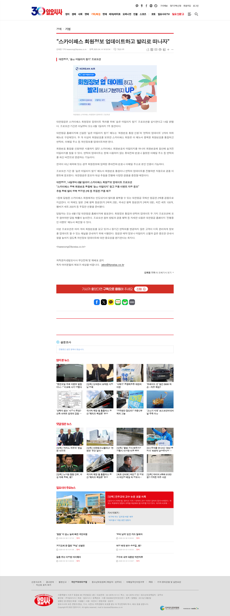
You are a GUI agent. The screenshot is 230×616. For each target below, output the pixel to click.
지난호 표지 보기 (43, 584)
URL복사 (147, 49)
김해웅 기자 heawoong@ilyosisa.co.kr (71, 49)
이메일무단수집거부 (135, 581)
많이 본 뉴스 (62, 360)
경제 (59, 29)
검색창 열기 (196, 14)
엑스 (104, 302)
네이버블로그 (151, 6)
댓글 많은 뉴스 (63, 424)
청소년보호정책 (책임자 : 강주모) (107, 581)
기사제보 (164, 6)
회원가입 (187, 6)
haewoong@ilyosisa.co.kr (71, 246)
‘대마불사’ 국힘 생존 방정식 (120, 520)
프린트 (160, 49)
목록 (151, 49)
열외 (156, 6)
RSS (151, 581)
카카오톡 (111, 302)
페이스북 (146, 6)
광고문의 (50, 581)
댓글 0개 (120, 49)
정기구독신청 (175, 6)
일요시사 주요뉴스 (65, 487)
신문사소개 (36, 581)
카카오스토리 (141, 6)
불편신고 (62, 581)
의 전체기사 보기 (157, 272)
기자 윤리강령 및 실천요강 (169, 581)
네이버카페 (125, 302)
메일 (156, 49)
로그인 (196, 6)
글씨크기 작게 (172, 49)
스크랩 (164, 49)
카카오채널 (137, 6)
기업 (68, 29)
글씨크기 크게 (168, 49)
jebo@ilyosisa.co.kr (112, 264)
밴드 (132, 302)
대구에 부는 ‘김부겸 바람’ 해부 (121, 516)
